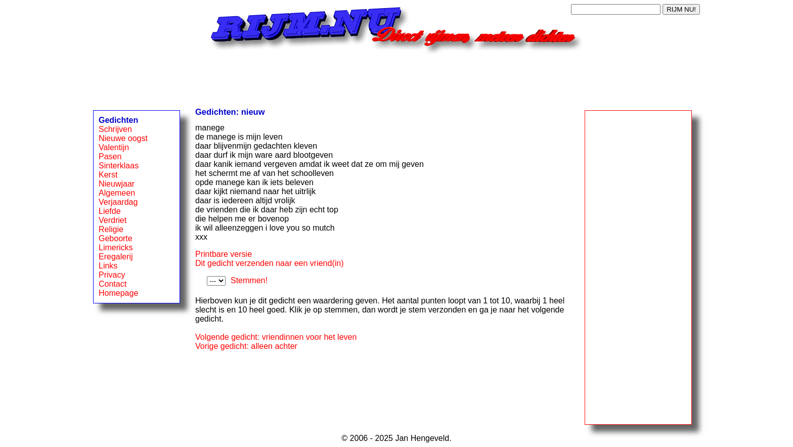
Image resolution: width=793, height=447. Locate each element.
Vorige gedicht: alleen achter (246, 346)
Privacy (112, 275)
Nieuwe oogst (123, 138)
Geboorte (116, 238)
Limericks (116, 247)
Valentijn (114, 147)
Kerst (108, 174)
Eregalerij (116, 256)
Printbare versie (223, 254)
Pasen (110, 156)
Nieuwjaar (117, 184)
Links (108, 265)
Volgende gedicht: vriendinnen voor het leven (276, 337)
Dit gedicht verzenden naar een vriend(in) (269, 263)
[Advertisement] (396, 77)
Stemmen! (249, 280)
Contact (112, 284)
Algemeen (117, 193)
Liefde (110, 211)
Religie (111, 229)
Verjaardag (118, 202)
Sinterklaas (119, 165)
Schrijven (115, 129)
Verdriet (112, 220)
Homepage (118, 293)
